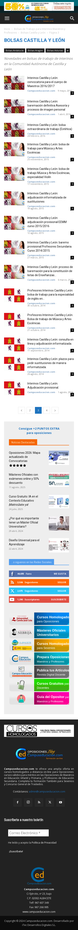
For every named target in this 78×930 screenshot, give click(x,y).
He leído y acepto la (32, 842)
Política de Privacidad (44, 842)
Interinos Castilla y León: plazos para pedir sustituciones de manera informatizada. (50, 363)
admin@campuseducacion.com (47, 791)
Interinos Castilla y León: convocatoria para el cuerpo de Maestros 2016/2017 (47, 82)
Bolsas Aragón (35, 50)
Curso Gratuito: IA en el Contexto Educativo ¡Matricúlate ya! (23, 500)
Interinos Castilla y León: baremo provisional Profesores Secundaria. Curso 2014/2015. (49, 246)
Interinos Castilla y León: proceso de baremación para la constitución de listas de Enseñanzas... (50, 271)
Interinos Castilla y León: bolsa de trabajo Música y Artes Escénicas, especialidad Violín (48, 173)
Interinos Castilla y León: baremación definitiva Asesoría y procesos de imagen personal (48, 105)
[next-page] (55, 410)
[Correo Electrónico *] (28, 832)
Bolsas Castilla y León (33, 32)
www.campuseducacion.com (39, 911)
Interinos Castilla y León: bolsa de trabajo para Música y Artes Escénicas (48, 148)
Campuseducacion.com (41, 90)
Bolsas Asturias (55, 50)
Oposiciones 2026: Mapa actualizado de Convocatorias (24, 457)
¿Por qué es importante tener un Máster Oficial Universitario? (24, 522)
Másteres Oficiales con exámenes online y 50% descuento (24, 478)
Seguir (61, 582)
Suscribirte (58, 599)
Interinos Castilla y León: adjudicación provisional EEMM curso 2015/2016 (47, 222)
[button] (6, 18)
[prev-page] (21, 410)
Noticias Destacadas (23, 442)
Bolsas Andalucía (15, 50)
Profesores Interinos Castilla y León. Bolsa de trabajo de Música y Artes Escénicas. (50, 319)
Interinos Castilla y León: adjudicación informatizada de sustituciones (46, 197)
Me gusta (60, 573)
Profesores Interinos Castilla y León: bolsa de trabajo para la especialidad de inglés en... (50, 294)
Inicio (7, 29)
